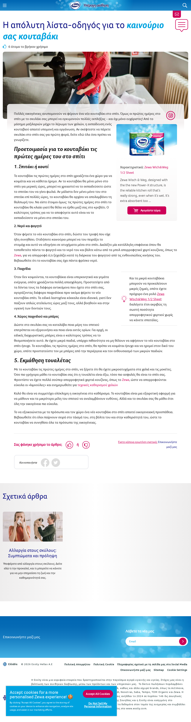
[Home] (75, 5)
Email (132, 641)
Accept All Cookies (98, 694)
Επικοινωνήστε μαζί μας (21, 636)
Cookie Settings (177, 670)
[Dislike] (86, 445)
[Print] (170, 115)
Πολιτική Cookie (103, 664)
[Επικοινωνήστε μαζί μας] (177, 14)
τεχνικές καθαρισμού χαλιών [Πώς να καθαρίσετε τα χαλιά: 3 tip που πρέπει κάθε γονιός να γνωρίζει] (98, 385)
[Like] (69, 445)
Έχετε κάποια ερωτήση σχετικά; (137, 442)
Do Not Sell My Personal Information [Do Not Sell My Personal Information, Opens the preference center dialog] (98, 704)
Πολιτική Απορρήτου (77, 664)
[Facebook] (45, 462)
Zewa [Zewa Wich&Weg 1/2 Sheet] (125, 380)
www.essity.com (136, 708)
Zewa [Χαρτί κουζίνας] (17, 255)
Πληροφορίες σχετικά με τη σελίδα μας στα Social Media (152, 664)
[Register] (183, 641)
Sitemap (159, 670)
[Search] (185, 5)
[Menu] (4, 5)
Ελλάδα (10, 664)
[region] (61, 701)
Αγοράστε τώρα (146, 210)
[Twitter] (55, 462)
